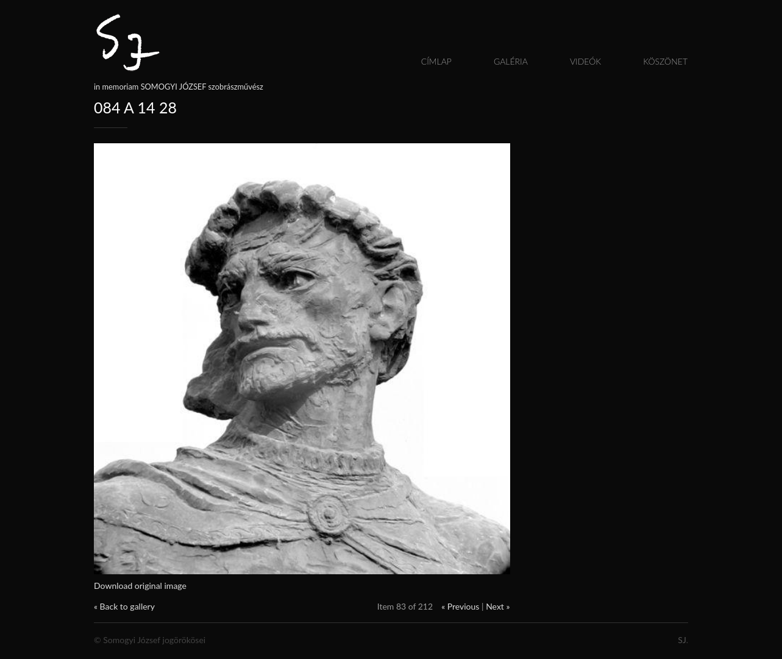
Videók (585, 61)
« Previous (460, 606)
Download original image (140, 585)
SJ (682, 640)
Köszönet (665, 61)
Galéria (511, 61)
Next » (498, 606)
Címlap (436, 61)
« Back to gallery (124, 606)
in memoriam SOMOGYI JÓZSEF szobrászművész (178, 86)
